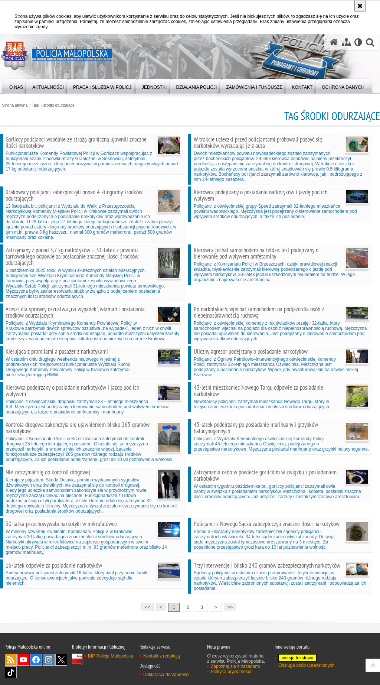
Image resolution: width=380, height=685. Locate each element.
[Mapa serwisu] (346, 42)
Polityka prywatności (231, 671)
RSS (11, 660)
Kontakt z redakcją (161, 656)
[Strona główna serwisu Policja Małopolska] (334, 42)
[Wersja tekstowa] (358, 42)
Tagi (35, 105)
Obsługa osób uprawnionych (306, 665)
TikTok (11, 672)
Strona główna (14, 105)
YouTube (23, 660)
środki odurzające (59, 105)
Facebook (36, 660)
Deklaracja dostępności (166, 674)
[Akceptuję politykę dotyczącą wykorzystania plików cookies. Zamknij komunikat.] (360, 6)
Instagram (49, 660)
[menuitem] (16, 86)
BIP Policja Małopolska (110, 656)
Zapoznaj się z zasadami (235, 666)
